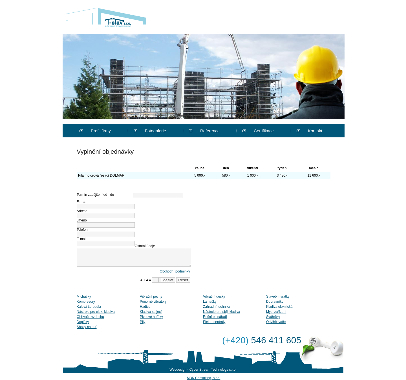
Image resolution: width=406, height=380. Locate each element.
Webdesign (177, 370)
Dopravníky (274, 302)
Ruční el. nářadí (215, 317)
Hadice (145, 307)
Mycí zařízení (276, 312)
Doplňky (83, 322)
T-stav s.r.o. (106, 17)
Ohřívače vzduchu (90, 317)
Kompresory (86, 302)
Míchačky (84, 296)
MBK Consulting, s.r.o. (203, 378)
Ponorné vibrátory (153, 302)
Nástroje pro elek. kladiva (96, 312)
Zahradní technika (216, 307)
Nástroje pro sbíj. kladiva (221, 312)
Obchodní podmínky (175, 271)
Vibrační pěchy (151, 296)
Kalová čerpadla (89, 307)
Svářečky (273, 317)
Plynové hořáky (151, 317)
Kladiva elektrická (279, 307)
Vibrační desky (214, 296)
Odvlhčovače (276, 322)
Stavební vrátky (278, 296)
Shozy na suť (87, 327)
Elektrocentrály (214, 322)
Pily (142, 322)
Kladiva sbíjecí (151, 312)
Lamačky (210, 302)
